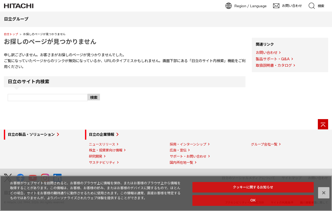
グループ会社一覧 (264, 144)
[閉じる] (323, 192)
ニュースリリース (102, 144)
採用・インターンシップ (188, 144)
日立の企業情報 (101, 134)
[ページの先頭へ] (323, 124)
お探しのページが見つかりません (50, 41)
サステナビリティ (102, 162)
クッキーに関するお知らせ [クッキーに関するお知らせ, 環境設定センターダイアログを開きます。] (253, 187)
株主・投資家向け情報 (105, 150)
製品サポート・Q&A (273, 59)
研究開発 (95, 156)
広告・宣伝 (178, 150)
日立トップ (11, 34)
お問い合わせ (266, 52)
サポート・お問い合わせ (188, 156)
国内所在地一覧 (181, 162)
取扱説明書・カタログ (274, 65)
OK (253, 200)
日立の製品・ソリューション (31, 134)
